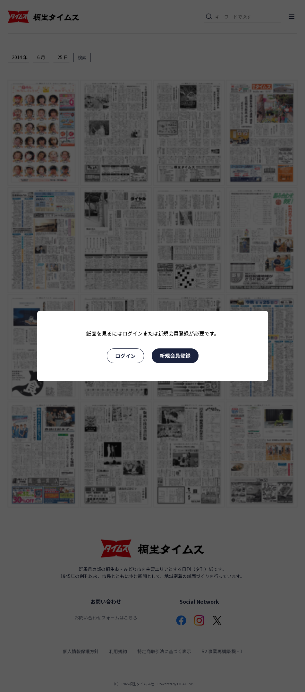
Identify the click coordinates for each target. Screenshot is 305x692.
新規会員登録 (175, 355)
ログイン (125, 356)
